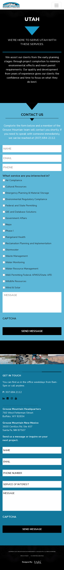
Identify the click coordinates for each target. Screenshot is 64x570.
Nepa (8, 224)
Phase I (9, 230)
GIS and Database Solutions (21, 211)
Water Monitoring (15, 262)
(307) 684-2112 (45, 138)
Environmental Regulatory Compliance (26, 199)
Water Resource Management (22, 268)
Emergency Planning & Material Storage (27, 193)
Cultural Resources (16, 186)
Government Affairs (16, 218)
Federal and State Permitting (21, 205)
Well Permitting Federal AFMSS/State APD (29, 275)
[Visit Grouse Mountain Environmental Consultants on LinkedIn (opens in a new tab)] (4, 395)
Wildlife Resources (16, 281)
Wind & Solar (13, 287)
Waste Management (17, 256)
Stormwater (12, 249)
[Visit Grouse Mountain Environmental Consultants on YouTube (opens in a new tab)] (16, 395)
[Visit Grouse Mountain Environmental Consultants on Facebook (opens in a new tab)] (8, 395)
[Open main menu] (56, 5)
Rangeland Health (15, 237)
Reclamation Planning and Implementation (28, 243)
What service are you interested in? (26, 176)
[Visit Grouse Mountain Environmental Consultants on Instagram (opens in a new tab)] (12, 395)
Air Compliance (14, 180)
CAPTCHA (9, 318)
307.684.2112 (13, 389)
